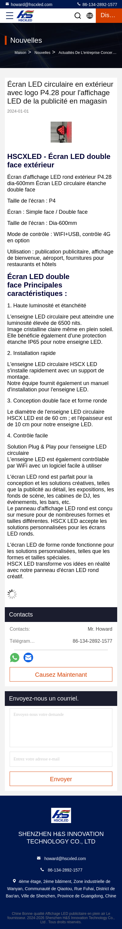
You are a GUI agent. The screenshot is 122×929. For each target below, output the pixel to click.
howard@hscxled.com (28, 4)
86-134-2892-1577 (97, 4)
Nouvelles (42, 53)
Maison (21, 53)
